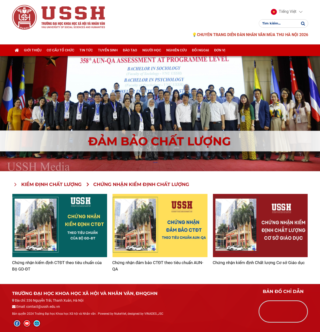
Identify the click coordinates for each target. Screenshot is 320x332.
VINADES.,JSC (153, 313)
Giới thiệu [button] (32, 50)
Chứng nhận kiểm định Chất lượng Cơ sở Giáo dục (259, 262)
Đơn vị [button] (219, 50)
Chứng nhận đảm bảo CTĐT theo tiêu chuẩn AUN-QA (157, 265)
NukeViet (120, 313)
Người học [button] (151, 50)
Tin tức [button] (86, 50)
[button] (283, 12)
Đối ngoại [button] (200, 50)
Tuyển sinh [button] (108, 50)
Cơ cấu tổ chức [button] (60, 50)
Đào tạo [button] (130, 50)
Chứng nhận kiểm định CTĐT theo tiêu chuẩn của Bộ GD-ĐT (57, 265)
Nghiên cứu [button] (176, 50)
